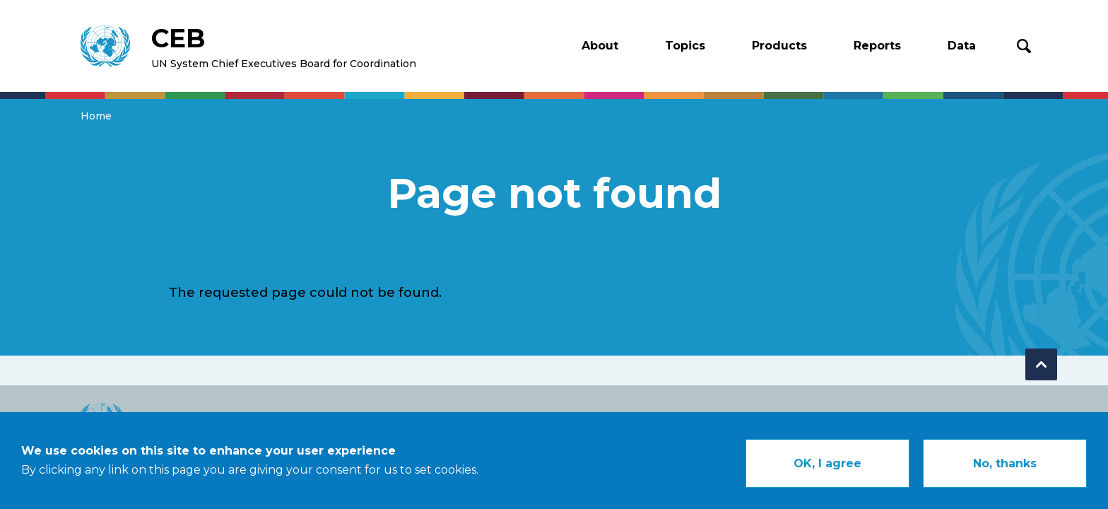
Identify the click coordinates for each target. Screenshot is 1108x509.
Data (962, 45)
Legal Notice (919, 419)
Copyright (829, 419)
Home (96, 116)
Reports (877, 45)
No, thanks (1005, 472)
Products (779, 45)
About (600, 45)
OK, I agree (827, 472)
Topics (685, 45)
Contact (1003, 419)
